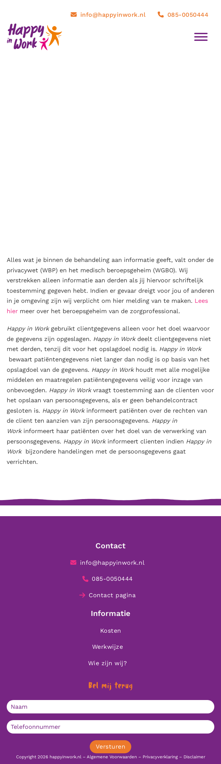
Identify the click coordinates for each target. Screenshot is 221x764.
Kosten (110, 630)
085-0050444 (183, 14)
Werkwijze (107, 646)
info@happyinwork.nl (108, 14)
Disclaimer (194, 756)
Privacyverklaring (160, 756)
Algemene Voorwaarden (112, 756)
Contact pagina (107, 595)
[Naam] (110, 706)
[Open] (204, 37)
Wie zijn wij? (107, 663)
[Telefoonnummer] (110, 727)
